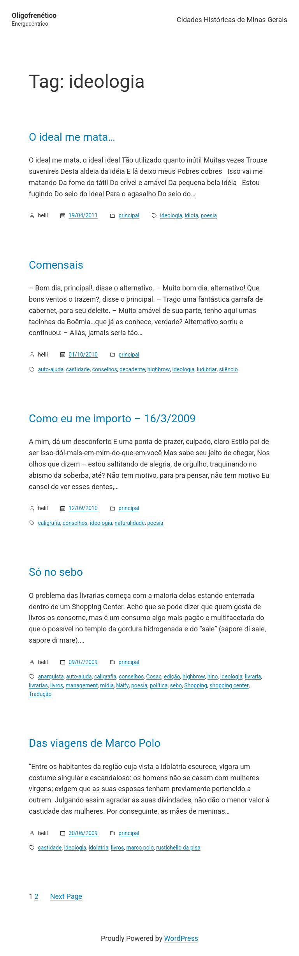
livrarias (38, 685)
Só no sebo (56, 572)
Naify (122, 685)
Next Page (66, 896)
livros (56, 685)
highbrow (159, 369)
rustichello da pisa (178, 847)
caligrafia (49, 523)
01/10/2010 (83, 354)
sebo (176, 685)
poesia (209, 215)
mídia (107, 685)
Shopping (195, 685)
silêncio (228, 369)
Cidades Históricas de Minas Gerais (232, 20)
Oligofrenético (34, 15)
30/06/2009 (83, 833)
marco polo (140, 847)
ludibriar (207, 369)
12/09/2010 (83, 508)
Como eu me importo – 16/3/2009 (112, 418)
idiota (191, 215)
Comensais (56, 265)
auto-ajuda (51, 369)
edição (172, 676)
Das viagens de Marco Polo (94, 743)
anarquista (51, 676)
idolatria (99, 847)
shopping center (228, 685)
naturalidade (129, 523)
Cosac (153, 676)
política (159, 685)
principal (128, 215)
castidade (78, 369)
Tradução (40, 694)
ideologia (171, 215)
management (82, 685)
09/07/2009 (83, 662)
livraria (253, 676)
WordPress (181, 938)
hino (213, 676)
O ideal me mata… (72, 137)
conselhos (104, 369)
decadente (132, 369)
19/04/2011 (83, 215)
